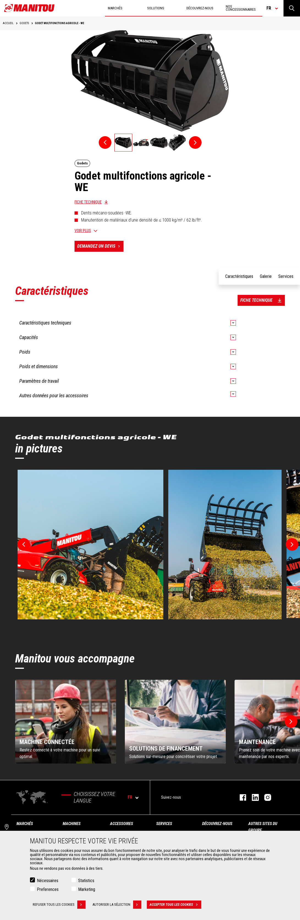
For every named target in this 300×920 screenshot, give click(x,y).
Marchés (24, 823)
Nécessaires (47, 880)
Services (164, 823)
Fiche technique (88, 202)
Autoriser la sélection (116, 905)
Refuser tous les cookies (59, 905)
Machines (72, 823)
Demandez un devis (100, 246)
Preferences (48, 889)
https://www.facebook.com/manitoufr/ (240, 797)
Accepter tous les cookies (175, 905)
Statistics (86, 880)
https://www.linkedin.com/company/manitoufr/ (252, 797)
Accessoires (121, 823)
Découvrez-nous (217, 823)
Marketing (86, 889)
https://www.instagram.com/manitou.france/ (265, 797)
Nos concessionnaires (241, 8)
